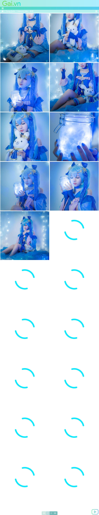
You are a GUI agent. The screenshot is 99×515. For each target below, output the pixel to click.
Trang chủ (3, 11)
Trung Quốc (10, 11)
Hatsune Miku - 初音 (25, 11)
